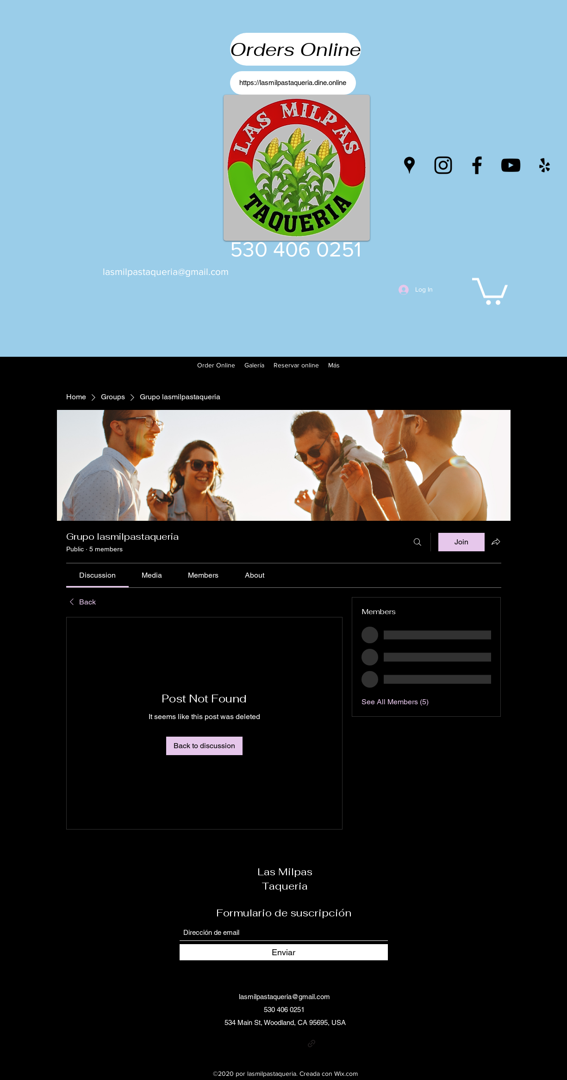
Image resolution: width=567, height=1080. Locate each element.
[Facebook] (477, 165)
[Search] (417, 542)
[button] (490, 290)
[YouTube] (511, 165)
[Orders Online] (295, 49)
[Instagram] (443, 165)
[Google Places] (409, 165)
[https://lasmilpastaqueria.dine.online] (293, 83)
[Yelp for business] (544, 165)
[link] (97, 575)
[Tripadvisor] (325, 1043)
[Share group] (495, 541)
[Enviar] (284, 952)
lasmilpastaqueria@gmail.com (166, 271)
